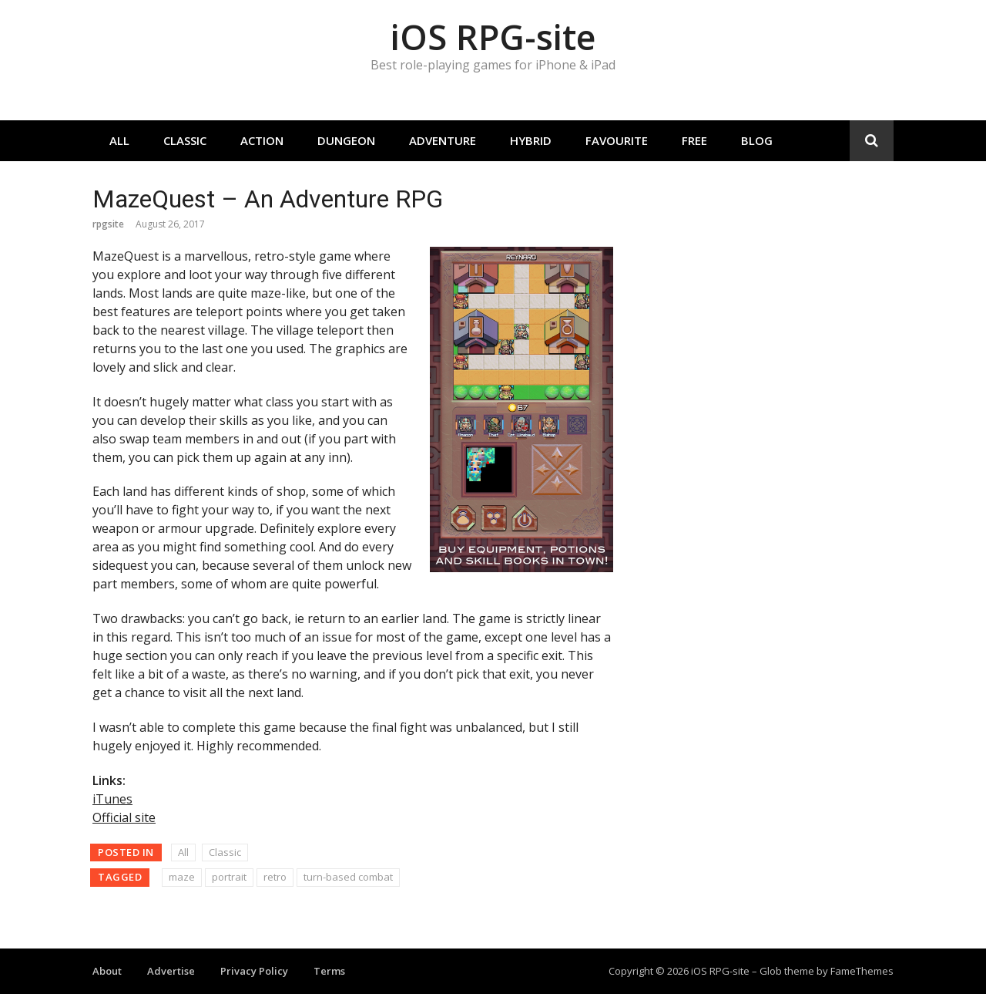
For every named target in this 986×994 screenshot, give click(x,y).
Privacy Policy (254, 971)
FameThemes (862, 971)
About (107, 971)
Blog (757, 140)
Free (694, 140)
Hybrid (531, 140)
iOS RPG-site (493, 36)
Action (261, 140)
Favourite (616, 140)
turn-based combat (348, 877)
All (119, 140)
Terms (329, 971)
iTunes (112, 798)
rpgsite (108, 224)
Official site (124, 817)
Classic (184, 140)
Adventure (442, 140)
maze (182, 877)
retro (275, 877)
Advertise (171, 971)
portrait (229, 877)
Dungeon (346, 140)
